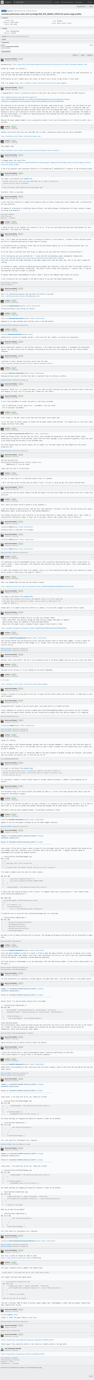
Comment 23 (8, 501)
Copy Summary (81, 6)
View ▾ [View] (91, 6)
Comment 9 (7, 290)
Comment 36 (8, 702)
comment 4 (13, 210)
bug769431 (4, 836)
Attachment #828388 (6, 1319)
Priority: (54, 23)
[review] (40, 834)
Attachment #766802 (6, 729)
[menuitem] (56, 2)
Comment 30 (8, 614)
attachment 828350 (16, 1082)
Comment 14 (8, 357)
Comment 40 (8, 785)
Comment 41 (8, 798)
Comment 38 (8, 736)
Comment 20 (8, 456)
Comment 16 (8, 385)
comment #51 (37, 1266)
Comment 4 (7, 156)
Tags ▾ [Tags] (82, 55)
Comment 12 (8, 331)
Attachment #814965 (6, 1242)
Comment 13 (8, 343)
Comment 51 (8, 1147)
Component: (6, 22)
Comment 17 (8, 397)
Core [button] (12, 20)
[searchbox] (32, 2)
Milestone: (7, 33)
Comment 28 (8, 578)
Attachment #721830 (6, 325)
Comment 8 (7, 235)
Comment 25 (8, 536)
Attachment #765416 (6, 451)
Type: (54, 21)
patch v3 (3, 45)
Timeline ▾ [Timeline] (90, 55)
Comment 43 (8, 830)
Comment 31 (8, 634)
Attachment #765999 (6, 650)
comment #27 (27, 596)
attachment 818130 (16, 987)
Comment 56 (8, 1334)
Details (91, 45)
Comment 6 (7, 198)
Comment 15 (8, 369)
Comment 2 (7, 128)
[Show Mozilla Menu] (2, 2)
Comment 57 (8, 1348)
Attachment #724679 (6, 380)
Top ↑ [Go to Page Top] (91, 1374)
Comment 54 (8, 1262)
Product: (7, 20)
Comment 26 (8, 545)
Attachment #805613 (6, 824)
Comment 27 (8, 558)
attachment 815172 (16, 834)
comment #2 (27, 179)
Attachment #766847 (6, 731)
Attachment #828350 (6, 1073)
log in (9, 1365)
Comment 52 (8, 1235)
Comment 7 (7, 223)
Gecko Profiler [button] (15, 22)
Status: (8, 31)
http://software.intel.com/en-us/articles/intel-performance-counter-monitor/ (30, 150)
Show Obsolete (6, 51)
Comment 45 (8, 973)
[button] (89, 2)
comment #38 (27, 768)
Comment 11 (8, 315)
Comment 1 (7, 89)
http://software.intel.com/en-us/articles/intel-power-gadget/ (43, 83)
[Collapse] (91, 59)
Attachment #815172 (6, 939)
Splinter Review (36, 306)
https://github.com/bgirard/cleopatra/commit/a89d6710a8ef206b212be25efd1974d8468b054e (33, 628)
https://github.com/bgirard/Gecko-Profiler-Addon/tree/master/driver (26, 363)
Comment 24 (8, 523)
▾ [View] (86, 6)
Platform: (7, 24)
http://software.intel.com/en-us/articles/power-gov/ (20, 136)
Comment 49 (8, 1058)
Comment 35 (8, 690)
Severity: (64, 23)
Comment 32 (8, 656)
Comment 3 (7, 142)
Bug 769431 (10, 11)
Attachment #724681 (6, 648)
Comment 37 (8, 722)
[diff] (33, 834)
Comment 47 (8, 1036)
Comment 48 (8, 1046)
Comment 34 (8, 676)
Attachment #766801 (6, 552)
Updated (7, 1325)
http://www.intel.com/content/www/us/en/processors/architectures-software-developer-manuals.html (49, 64)
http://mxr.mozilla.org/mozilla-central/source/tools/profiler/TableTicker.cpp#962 (32, 258)
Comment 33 (8, 666)
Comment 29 (8, 592)
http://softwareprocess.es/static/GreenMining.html (20, 296)
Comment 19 (8, 430)
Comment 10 (8, 302)
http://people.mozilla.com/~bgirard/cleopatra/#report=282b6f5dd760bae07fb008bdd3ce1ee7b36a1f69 (37, 586)
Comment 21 (8, 474)
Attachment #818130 (6, 967)
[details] (26, 834)
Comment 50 (8, 1078)
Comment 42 (8, 814)
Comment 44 (8, 944)
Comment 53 (8, 1250)
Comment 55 (8, 1309)
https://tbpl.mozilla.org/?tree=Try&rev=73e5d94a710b (20, 1256)
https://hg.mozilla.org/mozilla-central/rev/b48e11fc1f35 (22, 1352)
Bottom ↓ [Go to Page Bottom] (75, 55)
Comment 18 (8, 414)
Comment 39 (8, 764)
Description (8, 60)
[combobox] (32, 2)
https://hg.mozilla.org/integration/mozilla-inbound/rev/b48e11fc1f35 (27, 1338)
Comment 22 (8, 489)
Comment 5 (7, 175)
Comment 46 (8, 983)
